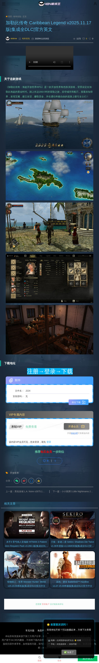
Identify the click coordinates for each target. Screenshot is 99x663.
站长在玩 (17, 16)
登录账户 (45, 604)
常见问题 (30, 630)
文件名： (19, 390)
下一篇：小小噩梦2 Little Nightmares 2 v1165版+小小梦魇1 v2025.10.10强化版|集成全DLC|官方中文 (73, 491)
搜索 (40, 659)
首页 (9, 16)
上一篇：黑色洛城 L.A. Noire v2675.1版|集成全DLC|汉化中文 (27, 491)
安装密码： (18, 396)
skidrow (11, 38)
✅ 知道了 (69, 652)
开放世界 (14, 473)
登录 (49, 442)
